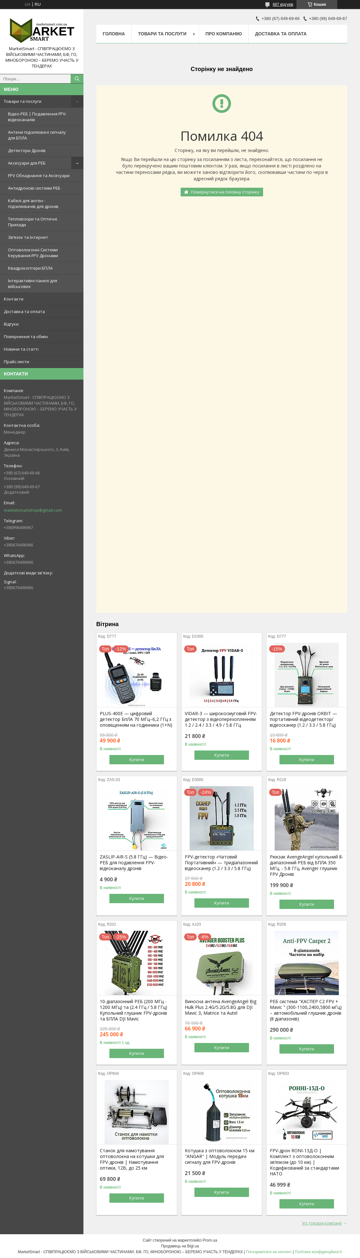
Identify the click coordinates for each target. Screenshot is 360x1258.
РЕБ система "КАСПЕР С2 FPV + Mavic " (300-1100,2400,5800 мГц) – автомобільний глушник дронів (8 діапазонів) (306, 1010)
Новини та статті (21, 349)
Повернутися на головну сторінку (225, 192)
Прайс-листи (16, 361)
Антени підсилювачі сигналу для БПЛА (37, 135)
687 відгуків (283, 4)
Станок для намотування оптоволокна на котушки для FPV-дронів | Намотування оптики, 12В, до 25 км (132, 1159)
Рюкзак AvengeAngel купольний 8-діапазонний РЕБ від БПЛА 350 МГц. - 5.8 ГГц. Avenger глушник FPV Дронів (306, 865)
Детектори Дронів (27, 150)
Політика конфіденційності (318, 1252)
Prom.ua (210, 1240)
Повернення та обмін (26, 336)
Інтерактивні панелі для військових (32, 283)
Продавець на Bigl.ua (180, 1246)
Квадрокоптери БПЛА (30, 268)
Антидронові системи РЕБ (34, 188)
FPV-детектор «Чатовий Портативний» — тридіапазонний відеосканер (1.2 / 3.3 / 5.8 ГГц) (221, 862)
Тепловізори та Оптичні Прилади (32, 222)
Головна (114, 33)
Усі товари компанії (322, 1223)
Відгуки (11, 324)
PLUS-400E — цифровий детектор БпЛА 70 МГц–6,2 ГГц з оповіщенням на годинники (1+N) (136, 719)
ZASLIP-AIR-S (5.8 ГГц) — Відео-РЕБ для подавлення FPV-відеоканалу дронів (134, 862)
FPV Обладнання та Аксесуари (39, 175)
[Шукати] (77, 79)
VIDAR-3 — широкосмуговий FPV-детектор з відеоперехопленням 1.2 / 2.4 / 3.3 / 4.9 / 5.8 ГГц (221, 719)
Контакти (13, 299)
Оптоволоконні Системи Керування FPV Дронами (33, 252)
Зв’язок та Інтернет (28, 237)
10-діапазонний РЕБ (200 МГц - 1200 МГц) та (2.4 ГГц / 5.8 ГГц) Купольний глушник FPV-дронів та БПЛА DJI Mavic (133, 1010)
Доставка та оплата (24, 311)
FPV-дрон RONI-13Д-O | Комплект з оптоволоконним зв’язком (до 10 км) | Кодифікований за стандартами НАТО (304, 1162)
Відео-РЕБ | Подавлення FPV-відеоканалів (37, 116)
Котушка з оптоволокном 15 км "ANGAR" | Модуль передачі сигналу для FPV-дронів (219, 1156)
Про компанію (223, 33)
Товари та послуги (22, 101)
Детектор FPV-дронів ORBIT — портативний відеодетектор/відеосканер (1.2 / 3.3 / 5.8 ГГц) (303, 719)
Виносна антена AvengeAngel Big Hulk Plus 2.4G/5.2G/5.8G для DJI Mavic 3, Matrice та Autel (220, 1007)
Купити (136, 759)
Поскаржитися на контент (269, 1252)
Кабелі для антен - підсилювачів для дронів (33, 203)
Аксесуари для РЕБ (27, 163)
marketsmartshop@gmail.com (33, 510)
